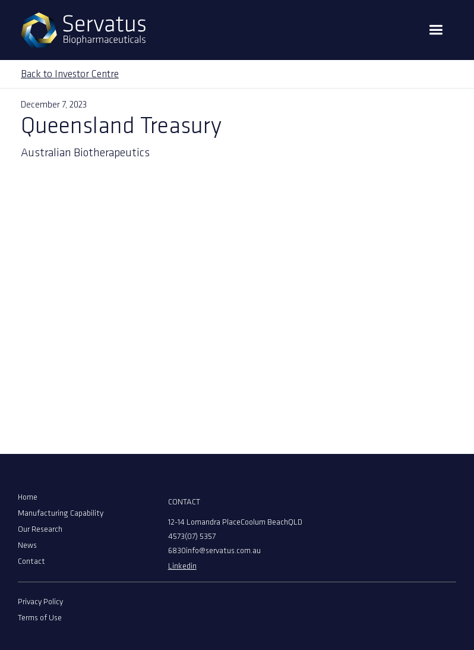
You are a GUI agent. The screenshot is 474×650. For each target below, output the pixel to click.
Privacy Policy (40, 602)
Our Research (40, 529)
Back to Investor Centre (70, 74)
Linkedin (182, 566)
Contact (31, 561)
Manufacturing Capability (60, 513)
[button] (435, 30)
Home (27, 497)
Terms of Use (40, 618)
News (27, 545)
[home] (83, 30)
